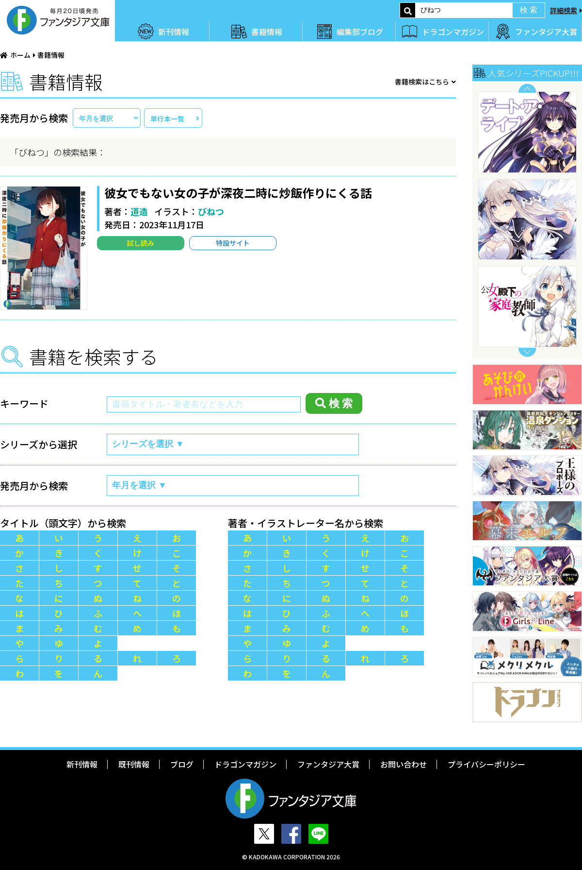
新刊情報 (173, 31)
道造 (139, 211)
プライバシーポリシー (486, 764)
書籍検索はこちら (422, 81)
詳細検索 (563, 10)
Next (527, 352)
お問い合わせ (403, 764)
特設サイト (233, 243)
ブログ (182, 764)
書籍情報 (266, 31)
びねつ (211, 211)
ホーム (20, 55)
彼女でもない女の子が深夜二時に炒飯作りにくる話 (238, 192)
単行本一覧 (167, 118)
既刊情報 (133, 764)
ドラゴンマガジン (453, 31)
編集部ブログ (360, 31)
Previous (527, 88)
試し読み (140, 243)
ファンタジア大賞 (546, 31)
